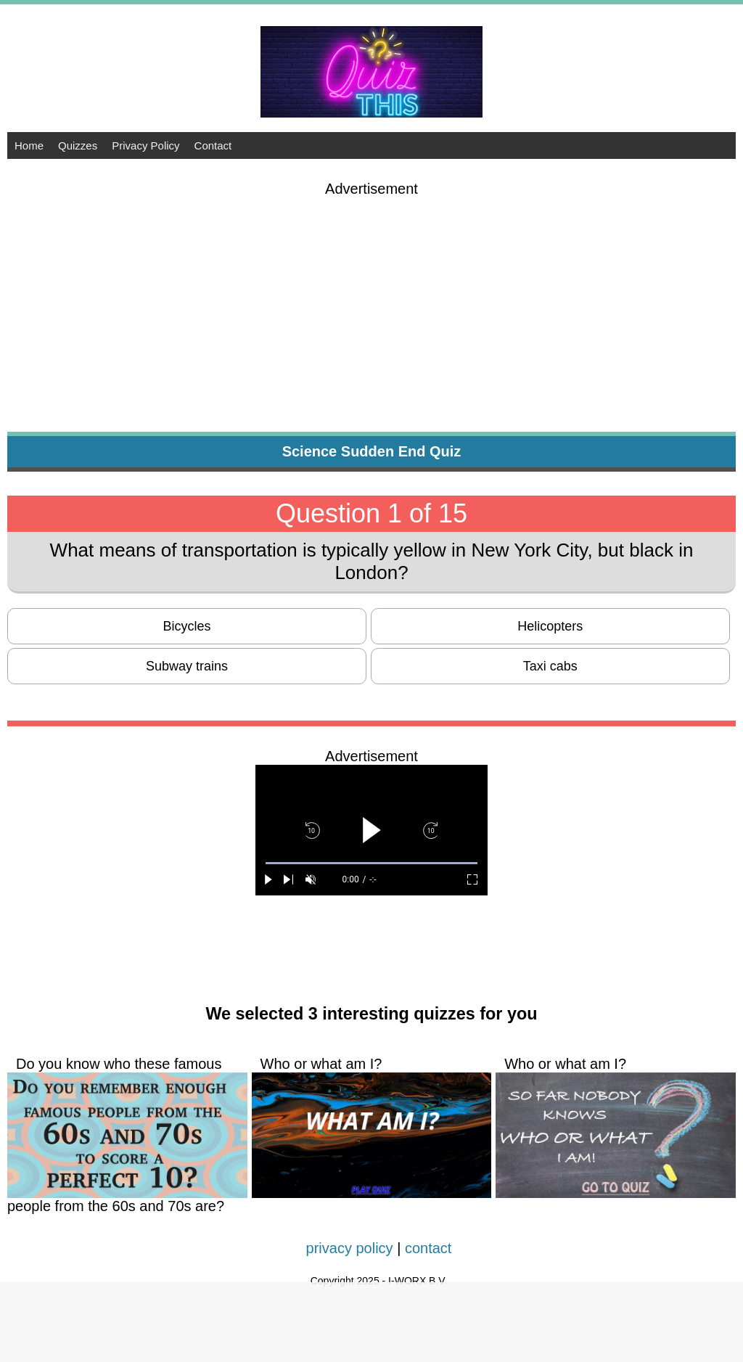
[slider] (371, 863)
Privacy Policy (145, 145)
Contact (213, 145)
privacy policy (349, 1248)
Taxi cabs (550, 666)
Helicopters (550, 626)
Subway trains (187, 666)
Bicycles (187, 626)
